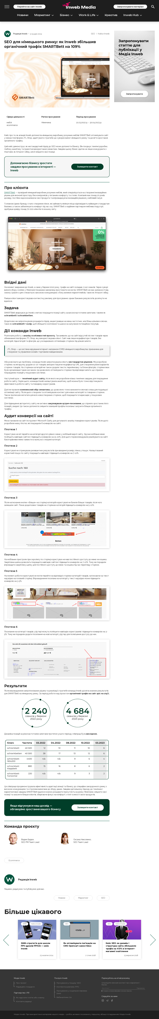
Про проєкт (21, 983)
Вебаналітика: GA (64, 997)
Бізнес (66, 15)
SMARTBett (9, 192)
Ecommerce (14, 860)
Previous (6, 940)
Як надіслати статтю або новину (30, 997)
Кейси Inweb (104, 34)
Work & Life (89, 15)
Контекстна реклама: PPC (67, 987)
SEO (93, 34)
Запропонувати (134, 94)
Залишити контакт (87, 166)
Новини (22, 15)
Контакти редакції (24, 1001)
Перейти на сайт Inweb (29, 7)
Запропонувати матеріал (130, 7)
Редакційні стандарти (25, 987)
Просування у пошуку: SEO (68, 983)
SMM (66, 924)
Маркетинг (44, 15)
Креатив (111, 15)
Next (153, 940)
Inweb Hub (132, 15)
